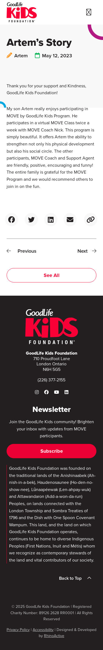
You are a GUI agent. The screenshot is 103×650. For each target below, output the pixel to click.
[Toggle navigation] (88, 12)
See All (52, 275)
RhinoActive (54, 636)
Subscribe (51, 451)
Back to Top (77, 578)
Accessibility (43, 630)
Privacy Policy (18, 630)
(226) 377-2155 (51, 380)
